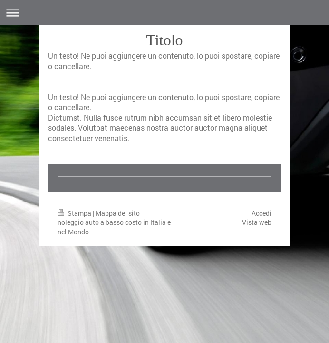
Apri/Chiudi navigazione (164, 12)
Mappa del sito (118, 213)
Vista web (256, 222)
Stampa (75, 213)
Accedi (261, 213)
